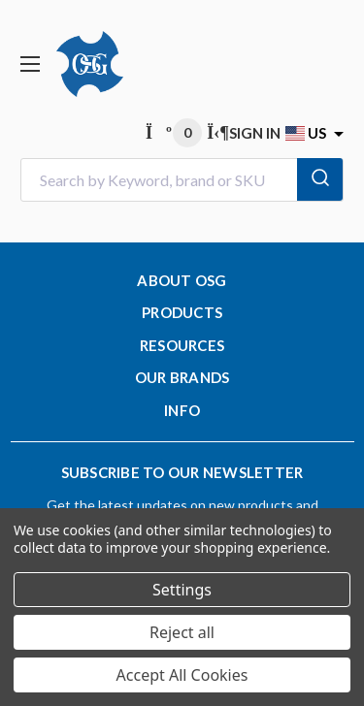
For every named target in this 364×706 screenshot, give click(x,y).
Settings (182, 589)
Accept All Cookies (182, 675)
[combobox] (182, 180)
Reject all (182, 632)
